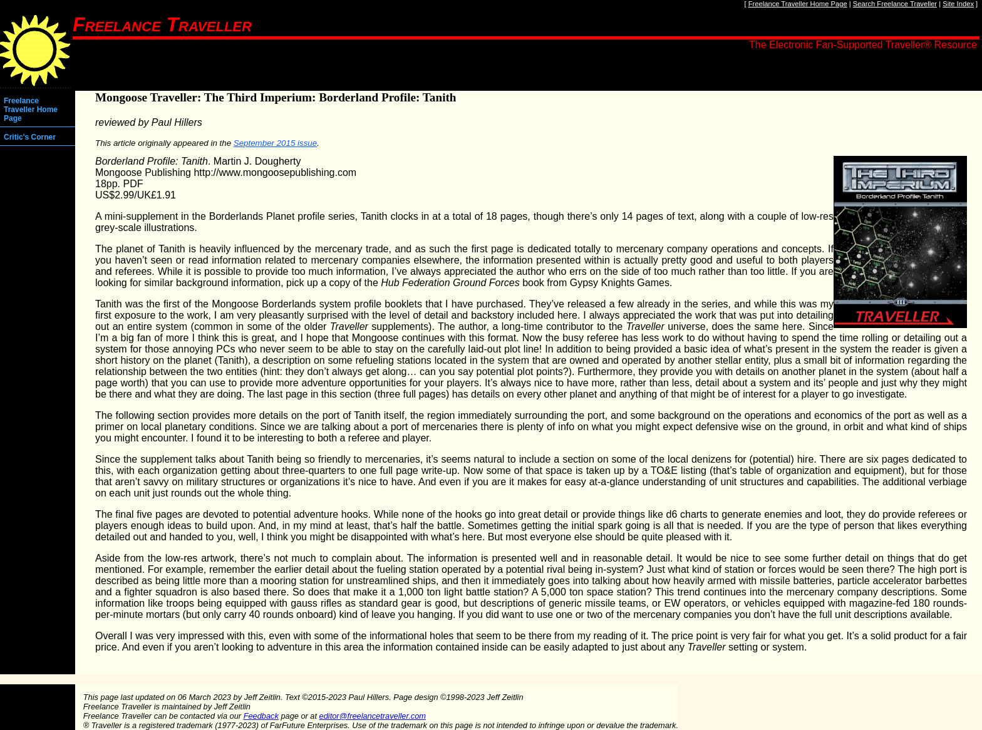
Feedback (261, 716)
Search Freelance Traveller (895, 4)
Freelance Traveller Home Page (797, 4)
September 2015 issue (275, 143)
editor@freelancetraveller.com (372, 716)
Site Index (958, 4)
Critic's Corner (30, 137)
